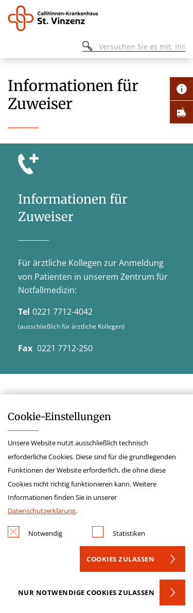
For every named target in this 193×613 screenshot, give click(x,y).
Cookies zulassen (120, 559)
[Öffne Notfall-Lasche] (181, 111)
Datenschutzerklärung (42, 510)
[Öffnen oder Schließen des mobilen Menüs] (13, 48)
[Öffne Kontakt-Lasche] (181, 88)
